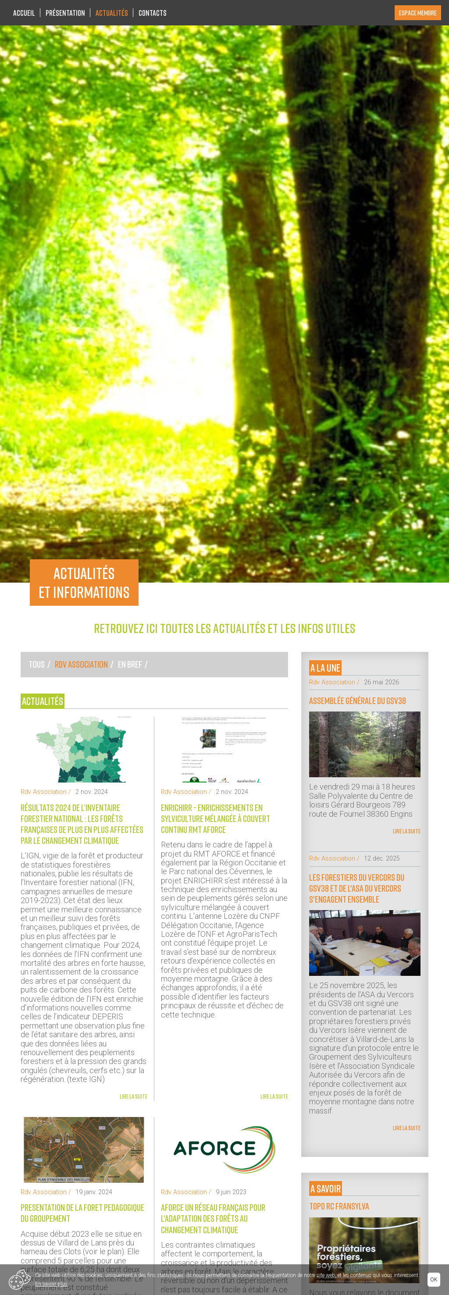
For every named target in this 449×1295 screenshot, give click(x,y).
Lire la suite (133, 1096)
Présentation (65, 13)
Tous (37, 664)
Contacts (153, 13)
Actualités (112, 13)
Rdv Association (81, 664)
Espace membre (418, 13)
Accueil (24, 13)
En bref (130, 664)
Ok (434, 1280)
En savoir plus (51, 1284)
